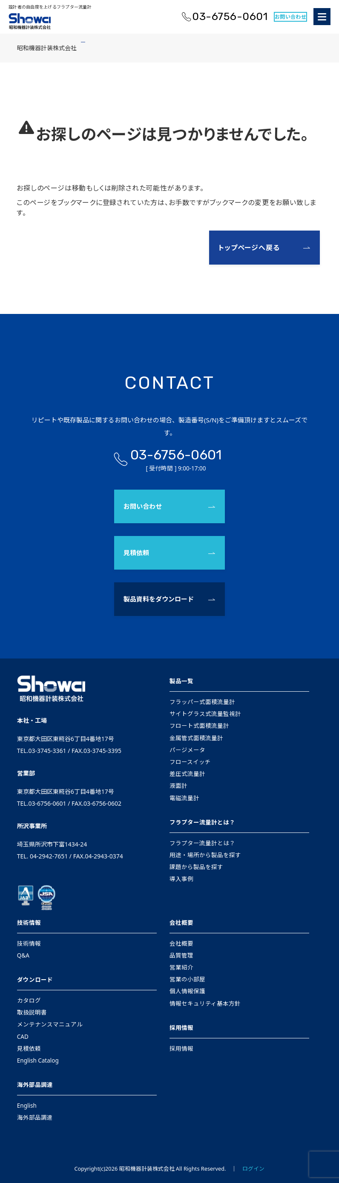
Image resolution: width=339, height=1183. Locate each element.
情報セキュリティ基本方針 (205, 1003)
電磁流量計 (184, 798)
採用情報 (181, 1028)
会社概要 (181, 922)
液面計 (178, 786)
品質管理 (181, 955)
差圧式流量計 (187, 774)
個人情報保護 (187, 991)
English (27, 1105)
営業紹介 (181, 967)
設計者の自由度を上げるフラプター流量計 (50, 7)
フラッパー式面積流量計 (202, 702)
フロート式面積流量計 (199, 726)
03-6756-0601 (229, 16)
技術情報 (29, 922)
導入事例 (181, 879)
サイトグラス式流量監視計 (205, 714)
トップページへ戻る (248, 247)
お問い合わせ (290, 16)
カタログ (29, 1000)
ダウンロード (35, 979)
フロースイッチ (190, 762)
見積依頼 (136, 552)
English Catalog (38, 1060)
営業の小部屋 (187, 979)
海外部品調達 (35, 1085)
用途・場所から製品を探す (205, 855)
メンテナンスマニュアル (50, 1024)
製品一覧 (181, 681)
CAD (23, 1036)
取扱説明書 (32, 1012)
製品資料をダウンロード (159, 599)
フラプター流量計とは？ (202, 822)
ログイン (253, 1168)
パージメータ (187, 750)
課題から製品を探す (196, 867)
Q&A (23, 955)
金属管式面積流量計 (196, 738)
